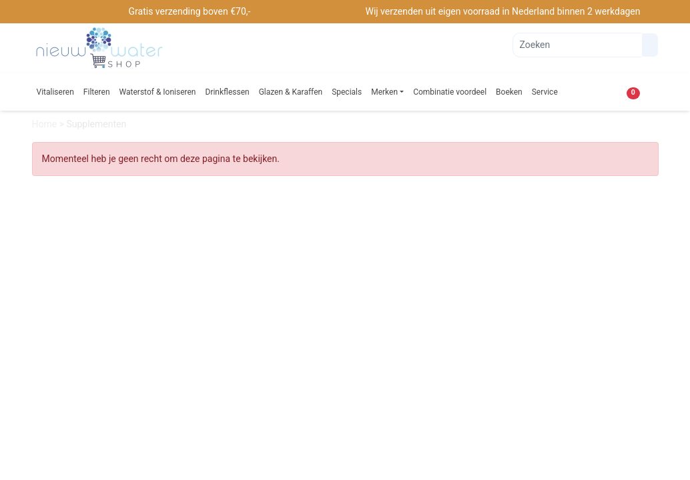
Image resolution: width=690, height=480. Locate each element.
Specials (347, 92)
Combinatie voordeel (449, 92)
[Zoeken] (577, 45)
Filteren (96, 92)
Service (545, 92)
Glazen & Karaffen (291, 92)
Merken (384, 92)
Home (45, 124)
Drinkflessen (228, 92)
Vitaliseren (55, 92)
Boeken (509, 92)
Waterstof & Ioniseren (157, 92)
